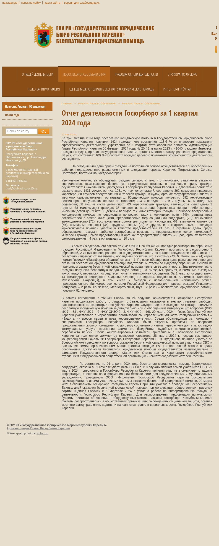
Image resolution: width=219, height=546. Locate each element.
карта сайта (52, 2)
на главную (9, 2)
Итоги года (12, 115)
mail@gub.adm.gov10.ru (21, 188)
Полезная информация (44, 89)
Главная (67, 103)
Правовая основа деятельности (136, 74)
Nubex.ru (42, 433)
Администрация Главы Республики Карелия (38, 428)
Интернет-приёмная (177, 89)
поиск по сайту (31, 2)
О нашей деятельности (37, 74)
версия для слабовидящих (81, 2)
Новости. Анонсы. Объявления (84, 74)
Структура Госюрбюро (182, 74)
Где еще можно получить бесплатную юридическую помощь (111, 89)
